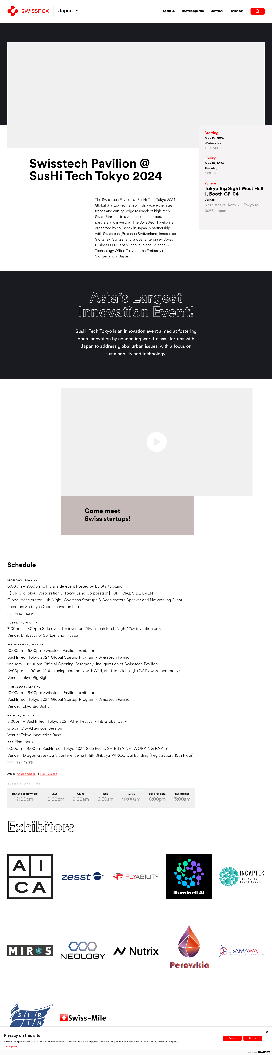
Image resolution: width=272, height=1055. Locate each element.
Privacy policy (10, 1046)
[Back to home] (28, 11)
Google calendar (26, 774)
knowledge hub (193, 11)
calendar (237, 11)
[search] (258, 11)
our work (217, 11)
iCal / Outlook (48, 774)
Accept (232, 1038)
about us (169, 11)
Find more (24, 614)
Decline (252, 1038)
